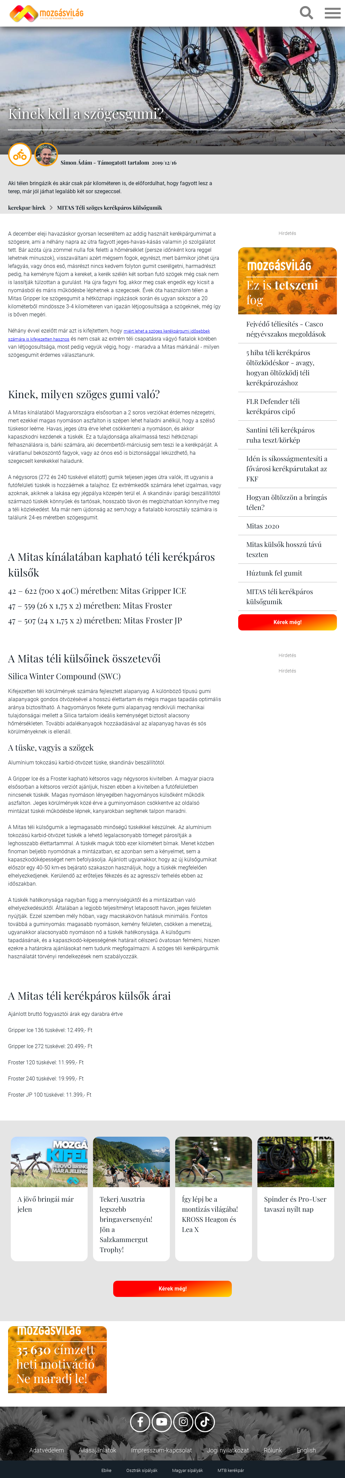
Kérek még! (288, 622)
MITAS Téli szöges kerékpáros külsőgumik (109, 207)
